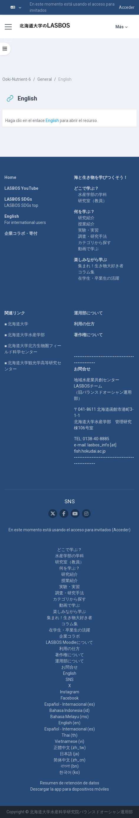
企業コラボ (69, 636)
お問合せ (69, 667)
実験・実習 (88, 230)
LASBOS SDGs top (21, 205)
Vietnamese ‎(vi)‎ (69, 741)
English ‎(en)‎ (69, 722)
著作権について (88, 334)
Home (10, 177)
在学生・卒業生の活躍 (98, 278)
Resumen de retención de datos (69, 783)
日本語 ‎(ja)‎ (69, 753)
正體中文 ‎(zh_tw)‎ (70, 747)
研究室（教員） (92, 200)
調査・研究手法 (92, 236)
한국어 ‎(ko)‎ (69, 772)
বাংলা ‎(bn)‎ (70, 766)
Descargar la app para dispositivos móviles (69, 789)
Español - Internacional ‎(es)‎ (69, 704)
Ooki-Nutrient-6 (16, 79)
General (44, 79)
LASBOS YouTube (21, 188)
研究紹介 (86, 217)
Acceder (127, 7)
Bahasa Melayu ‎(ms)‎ (69, 716)
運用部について (88, 313)
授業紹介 (86, 224)
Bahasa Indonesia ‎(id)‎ (69, 710)
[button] (15, 7)
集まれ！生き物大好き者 (100, 265)
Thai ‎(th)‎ (69, 735)
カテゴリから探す (94, 242)
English (52, 120)
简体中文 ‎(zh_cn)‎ (69, 760)
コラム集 (86, 272)
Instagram (69, 692)
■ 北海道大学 (16, 323)
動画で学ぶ (88, 248)
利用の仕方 (84, 323)
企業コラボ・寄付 (20, 233)
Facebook (70, 698)
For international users (25, 222)
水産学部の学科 (92, 194)
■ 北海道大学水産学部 (24, 334)
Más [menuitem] (119, 26)
